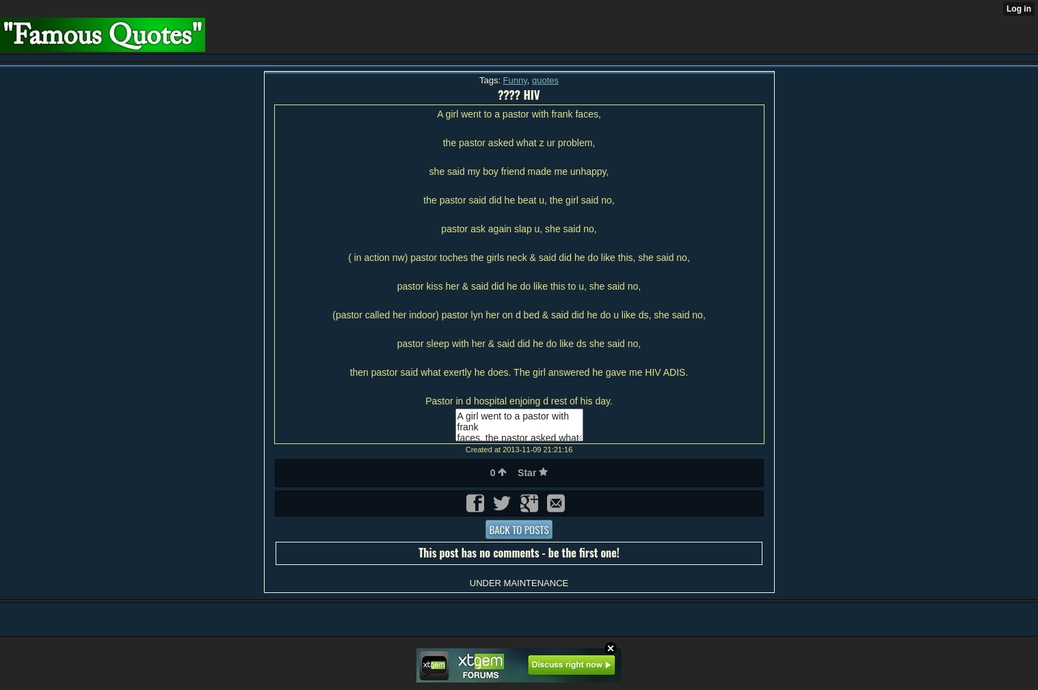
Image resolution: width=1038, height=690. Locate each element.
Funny (515, 80)
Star (533, 472)
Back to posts (518, 529)
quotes (545, 80)
